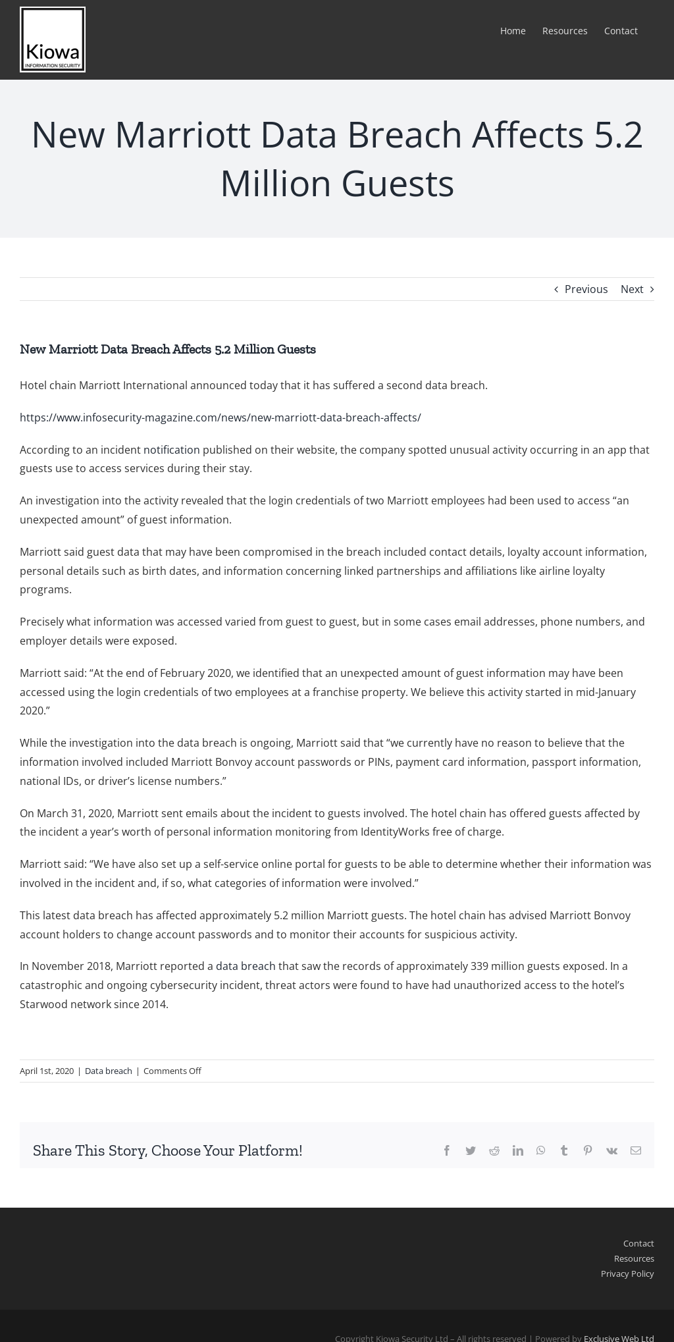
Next (632, 289)
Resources (634, 1258)
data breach (246, 966)
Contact (638, 1243)
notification (171, 450)
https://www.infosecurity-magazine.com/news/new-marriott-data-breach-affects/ (220, 417)
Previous (586, 289)
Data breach (108, 1071)
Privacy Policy (627, 1273)
